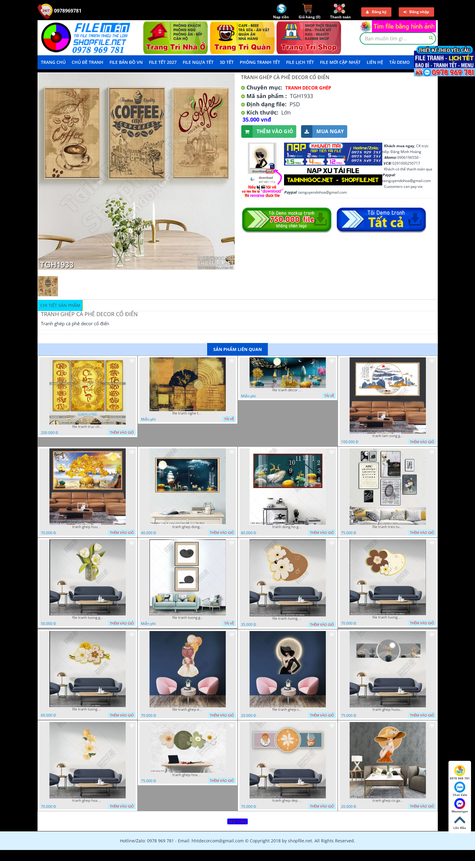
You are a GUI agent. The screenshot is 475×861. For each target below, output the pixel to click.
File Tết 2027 (163, 62)
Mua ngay (322, 131)
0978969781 (59, 10)
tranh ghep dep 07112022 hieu (287, 800)
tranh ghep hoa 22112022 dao (187, 775)
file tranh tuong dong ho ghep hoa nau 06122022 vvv (387, 617)
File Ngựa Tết (198, 62)
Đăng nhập (416, 11)
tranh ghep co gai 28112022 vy (387, 800)
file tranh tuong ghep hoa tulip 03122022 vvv (87, 617)
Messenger (460, 805)
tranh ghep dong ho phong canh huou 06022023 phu (187, 527)
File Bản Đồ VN (126, 62)
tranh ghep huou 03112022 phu (387, 709)
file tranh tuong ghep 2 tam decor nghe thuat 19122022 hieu (187, 617)
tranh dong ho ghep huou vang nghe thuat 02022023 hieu (287, 527)
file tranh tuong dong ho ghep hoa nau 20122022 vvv (287, 618)
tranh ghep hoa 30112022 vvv (87, 800)
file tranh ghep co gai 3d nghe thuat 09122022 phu (287, 709)
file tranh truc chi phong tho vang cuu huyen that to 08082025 (87, 427)
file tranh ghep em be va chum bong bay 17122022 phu (187, 709)
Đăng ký (376, 11)
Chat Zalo (460, 789)
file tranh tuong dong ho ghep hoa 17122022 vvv (87, 709)
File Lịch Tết (300, 62)
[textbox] (398, 38)
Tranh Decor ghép (308, 88)
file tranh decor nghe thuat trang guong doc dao (287, 390)
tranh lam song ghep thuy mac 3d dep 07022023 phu (387, 436)
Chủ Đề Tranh (87, 62)
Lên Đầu (459, 822)
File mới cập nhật (340, 62)
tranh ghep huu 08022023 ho (87, 527)
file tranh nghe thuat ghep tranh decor (187, 413)
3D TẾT (227, 62)
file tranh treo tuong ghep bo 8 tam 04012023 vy (387, 527)
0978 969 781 (460, 772)
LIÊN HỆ (375, 62)
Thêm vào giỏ (267, 131)
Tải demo (399, 62)
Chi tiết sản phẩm (60, 305)
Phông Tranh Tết (260, 62)
